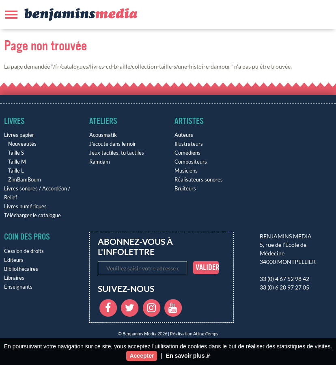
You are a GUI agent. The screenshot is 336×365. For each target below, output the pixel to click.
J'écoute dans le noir (112, 144)
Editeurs (14, 260)
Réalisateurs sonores (198, 180)
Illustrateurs (188, 144)
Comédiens (187, 153)
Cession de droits (24, 251)
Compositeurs (190, 162)
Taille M (17, 162)
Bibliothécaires (21, 269)
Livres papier (19, 135)
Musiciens (186, 171)
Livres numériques (25, 206)
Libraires (14, 278)
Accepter (141, 355)
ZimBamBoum (24, 180)
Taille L (16, 171)
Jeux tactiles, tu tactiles (116, 153)
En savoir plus (188, 355)
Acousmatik (103, 135)
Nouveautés (22, 144)
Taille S (16, 153)
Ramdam (99, 162)
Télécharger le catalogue (32, 215)
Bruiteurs (185, 189)
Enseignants (18, 287)
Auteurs (183, 135)
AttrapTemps (205, 333)
